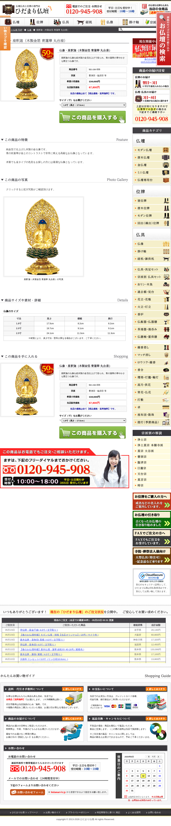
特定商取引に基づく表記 (108, 812)
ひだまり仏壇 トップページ (25, 812)
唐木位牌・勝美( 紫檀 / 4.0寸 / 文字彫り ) (41, 654)
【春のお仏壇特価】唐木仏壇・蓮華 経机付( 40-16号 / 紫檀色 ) (52, 649)
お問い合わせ (154, 812)
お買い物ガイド (53, 812)
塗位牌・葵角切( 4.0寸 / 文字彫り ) (37, 644)
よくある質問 (134, 812)
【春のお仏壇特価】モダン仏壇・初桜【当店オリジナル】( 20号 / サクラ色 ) (59, 635)
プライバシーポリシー (78, 812)
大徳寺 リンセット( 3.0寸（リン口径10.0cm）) (44, 659)
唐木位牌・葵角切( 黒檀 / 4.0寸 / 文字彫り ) (42, 639)
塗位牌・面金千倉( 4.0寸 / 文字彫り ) (39, 630)
